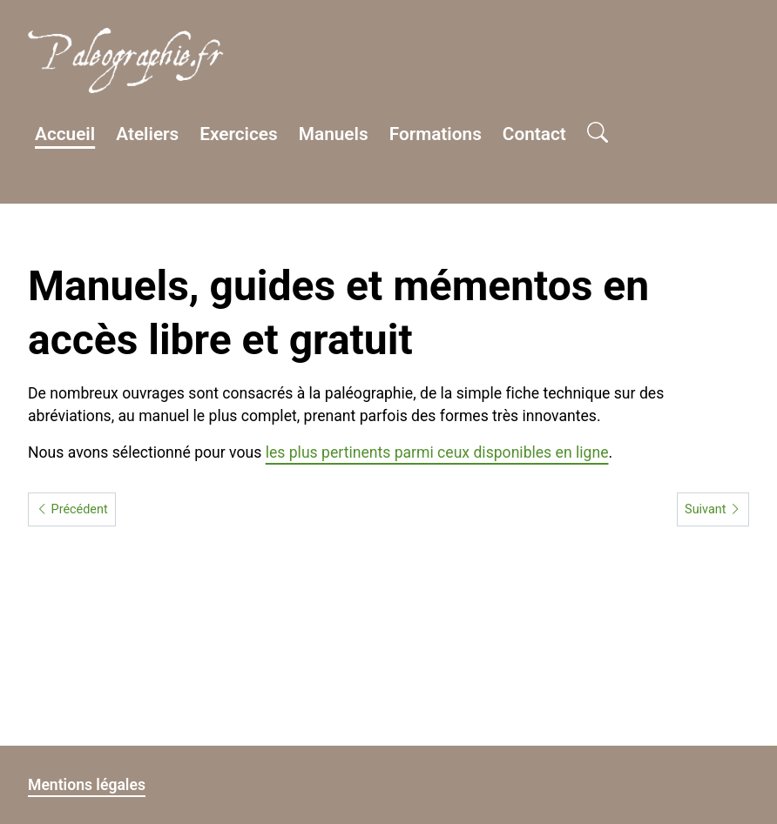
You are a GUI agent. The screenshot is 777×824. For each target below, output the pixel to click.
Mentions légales (86, 785)
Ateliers (147, 134)
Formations (435, 134)
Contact (534, 134)
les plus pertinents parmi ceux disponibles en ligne (437, 452)
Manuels (333, 134)
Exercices (238, 134)
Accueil (65, 134)
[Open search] (597, 134)
